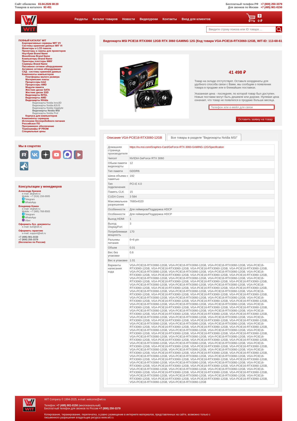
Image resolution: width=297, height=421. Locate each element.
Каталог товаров (105, 19)
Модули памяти (35, 87)
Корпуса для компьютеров (41, 115)
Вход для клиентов (196, 19)
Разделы (81, 19)
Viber (26, 220)
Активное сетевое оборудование (41, 69)
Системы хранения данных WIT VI (42, 45)
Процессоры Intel (36, 82)
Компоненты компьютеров (38, 74)
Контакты (170, 19)
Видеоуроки (149, 19)
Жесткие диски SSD (37, 92)
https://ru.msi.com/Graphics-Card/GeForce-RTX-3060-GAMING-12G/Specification (177, 147)
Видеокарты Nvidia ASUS (46, 105)
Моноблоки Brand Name (36, 56)
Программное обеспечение (38, 126)
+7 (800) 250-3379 (28, 239)
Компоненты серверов (35, 118)
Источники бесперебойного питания (43, 121)
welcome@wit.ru (96, 399)
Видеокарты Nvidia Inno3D (46, 102)
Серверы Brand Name (34, 64)
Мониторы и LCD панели (36, 48)
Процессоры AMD (36, 84)
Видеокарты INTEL (37, 95)
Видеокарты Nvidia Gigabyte (47, 108)
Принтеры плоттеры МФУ (37, 61)
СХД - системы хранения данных (41, 71)
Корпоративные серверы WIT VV (41, 43)
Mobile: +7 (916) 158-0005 (36, 196)
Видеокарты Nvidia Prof (45, 113)
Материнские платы (37, 79)
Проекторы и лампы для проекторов (44, 51)
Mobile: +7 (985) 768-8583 (36, 211)
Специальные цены (33, 131)
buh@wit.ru (36, 226)
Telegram (28, 199)
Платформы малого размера (43, 77)
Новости (128, 19)
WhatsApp (29, 202)
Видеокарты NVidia (37, 100)
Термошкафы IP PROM (35, 128)
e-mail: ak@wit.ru (31, 193)
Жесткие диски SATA (38, 89)
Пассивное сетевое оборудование (42, 66)
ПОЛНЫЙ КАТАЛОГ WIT (32, 40)
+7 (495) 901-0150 (28, 237)
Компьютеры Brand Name (37, 58)
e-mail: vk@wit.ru (31, 208)
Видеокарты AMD (36, 97)
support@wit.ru (38, 233)
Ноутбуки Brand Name (35, 53)
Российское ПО (31, 123)
